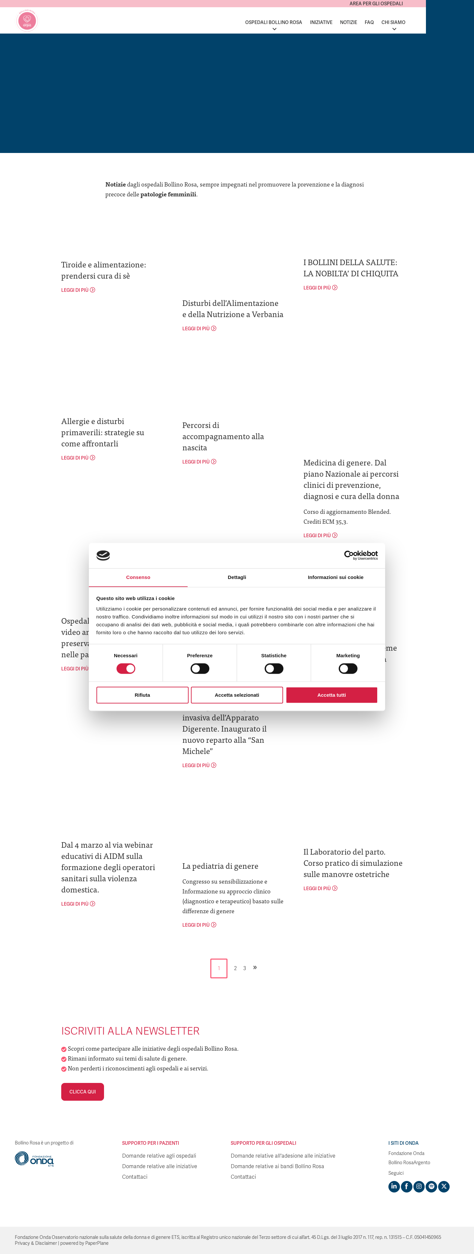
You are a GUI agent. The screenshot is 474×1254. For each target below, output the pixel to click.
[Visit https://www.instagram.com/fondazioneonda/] (418, 1186)
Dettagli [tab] (237, 577)
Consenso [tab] (138, 577)
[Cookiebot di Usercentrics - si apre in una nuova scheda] (349, 555)
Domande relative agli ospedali (159, 1156)
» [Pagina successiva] (255, 966)
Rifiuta (142, 695)
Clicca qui (82, 1092)
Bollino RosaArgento (409, 1163)
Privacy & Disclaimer (36, 1243)
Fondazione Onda (406, 1153)
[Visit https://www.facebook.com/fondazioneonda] (406, 1186)
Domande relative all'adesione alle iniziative (283, 1156)
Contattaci (134, 1177)
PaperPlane (97, 1243)
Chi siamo (442, 22)
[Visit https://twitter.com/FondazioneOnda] (442, 1186)
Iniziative (369, 22)
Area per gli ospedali (424, 4)
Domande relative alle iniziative (159, 1166)
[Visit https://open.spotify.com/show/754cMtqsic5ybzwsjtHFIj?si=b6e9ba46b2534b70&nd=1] (430, 1186)
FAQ (417, 22)
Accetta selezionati (237, 695)
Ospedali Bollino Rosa (321, 22)
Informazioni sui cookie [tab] (336, 577)
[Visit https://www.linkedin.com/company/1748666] (394, 1186)
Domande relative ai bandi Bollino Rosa (277, 1166)
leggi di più (75, 290)
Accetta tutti (331, 695)
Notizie (396, 22)
